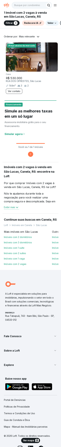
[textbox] (32, 5)
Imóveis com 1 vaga (14, 258)
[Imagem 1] (32, 68)
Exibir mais (11, 207)
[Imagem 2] (34, 68)
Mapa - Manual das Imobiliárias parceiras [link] (25, 426)
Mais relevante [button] (27, 36)
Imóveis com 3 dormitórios (18, 242)
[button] (30, 336)
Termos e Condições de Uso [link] (19, 413)
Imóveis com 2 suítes (15, 253)
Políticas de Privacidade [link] (17, 406)
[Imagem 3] (36, 68)
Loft (6, 225)
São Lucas (41, 225)
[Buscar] (48, 5)
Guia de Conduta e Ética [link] (17, 420)
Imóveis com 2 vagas (15, 264)
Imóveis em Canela (22, 225)
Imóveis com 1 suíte (14, 247)
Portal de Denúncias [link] (15, 400)
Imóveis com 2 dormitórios (18, 237)
